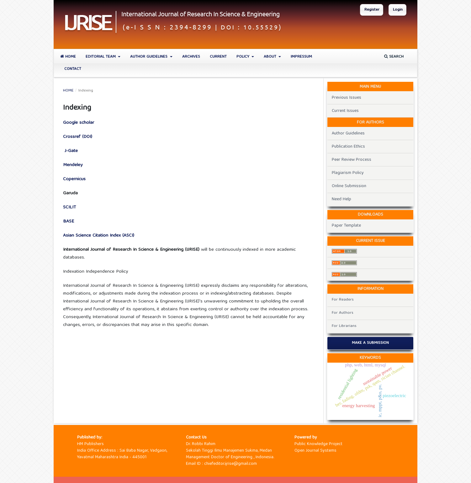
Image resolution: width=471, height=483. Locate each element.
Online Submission (349, 186)
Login (398, 9)
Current (218, 56)
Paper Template (346, 225)
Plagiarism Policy (348, 173)
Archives (191, 56)
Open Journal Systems (315, 450)
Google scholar (78, 123)
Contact (72, 69)
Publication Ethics (348, 146)
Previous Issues (346, 98)
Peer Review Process (351, 160)
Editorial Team (101, 56)
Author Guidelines (149, 56)
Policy (243, 56)
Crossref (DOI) (77, 137)
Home (68, 56)
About (271, 56)
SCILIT (69, 207)
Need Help (341, 199)
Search (394, 56)
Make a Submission (370, 343)
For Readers (343, 299)
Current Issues (345, 111)
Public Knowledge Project (318, 444)
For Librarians (344, 326)
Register (371, 9)
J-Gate (70, 151)
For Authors (342, 313)
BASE (68, 222)
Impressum (301, 56)
